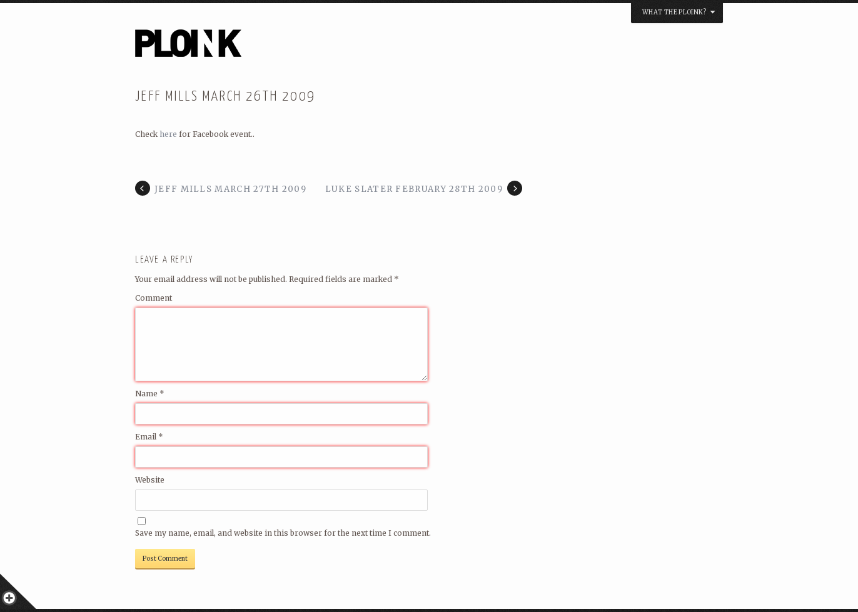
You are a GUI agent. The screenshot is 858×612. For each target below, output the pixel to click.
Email (149, 436)
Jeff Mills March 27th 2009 (230, 189)
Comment (153, 298)
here (168, 134)
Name (149, 393)
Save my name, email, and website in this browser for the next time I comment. (283, 533)
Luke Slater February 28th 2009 (414, 189)
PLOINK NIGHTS (255, 47)
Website (149, 479)
